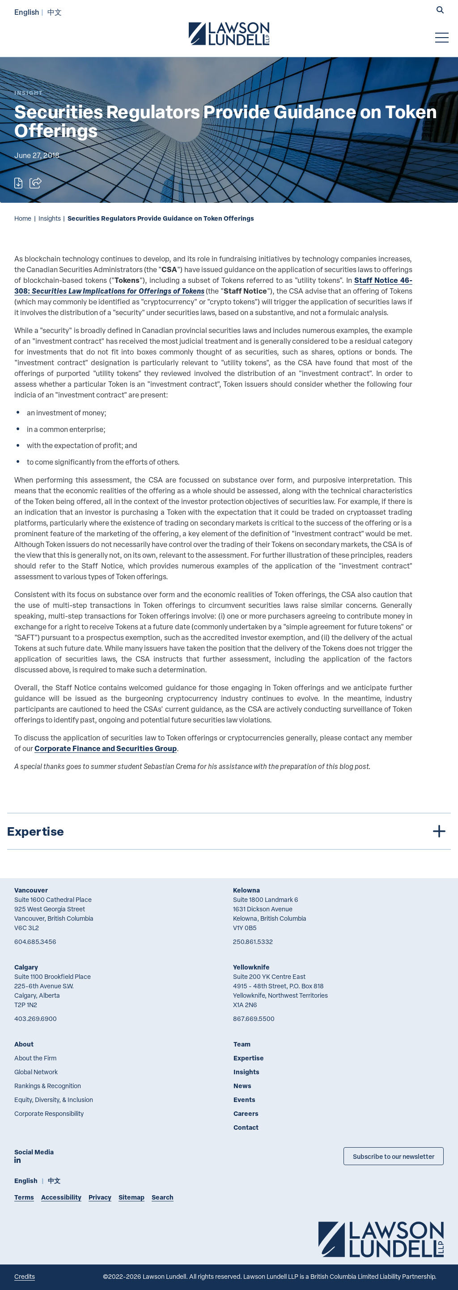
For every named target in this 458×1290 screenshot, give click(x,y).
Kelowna (246, 890)
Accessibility (61, 1197)
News (242, 1085)
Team (241, 1044)
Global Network (36, 1072)
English (26, 12)
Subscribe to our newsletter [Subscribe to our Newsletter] (393, 1156)
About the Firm (35, 1058)
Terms (24, 1197)
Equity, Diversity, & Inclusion (53, 1099)
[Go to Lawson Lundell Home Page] (229, 33)
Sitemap (131, 1197)
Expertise (248, 1058)
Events (244, 1099)
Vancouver (31, 890)
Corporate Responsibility (49, 1113)
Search (163, 1197)
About (24, 1044)
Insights (49, 218)
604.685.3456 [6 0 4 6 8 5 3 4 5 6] (35, 941)
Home (22, 218)
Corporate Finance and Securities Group (105, 748)
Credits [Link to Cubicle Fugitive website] (24, 1276)
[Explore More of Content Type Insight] (28, 93)
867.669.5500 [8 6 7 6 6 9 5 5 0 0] (254, 1018)
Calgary (26, 967)
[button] (440, 10)
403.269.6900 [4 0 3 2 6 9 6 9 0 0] (35, 1018)
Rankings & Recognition (47, 1085)
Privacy (100, 1197)
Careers (246, 1113)
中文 (54, 12)
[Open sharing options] (36, 183)
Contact (246, 1127)
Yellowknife (251, 967)
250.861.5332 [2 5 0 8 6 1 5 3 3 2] (253, 941)
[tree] (229, 831)
